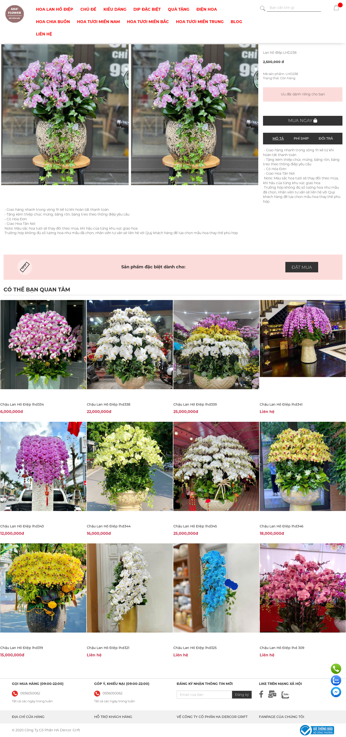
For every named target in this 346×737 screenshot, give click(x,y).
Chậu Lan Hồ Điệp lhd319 (21, 648)
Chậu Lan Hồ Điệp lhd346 (281, 526)
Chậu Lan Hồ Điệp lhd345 (195, 526)
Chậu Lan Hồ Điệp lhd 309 (282, 648)
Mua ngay (302, 120)
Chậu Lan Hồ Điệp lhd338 (108, 404)
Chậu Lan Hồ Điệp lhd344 (109, 526)
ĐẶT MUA (302, 267)
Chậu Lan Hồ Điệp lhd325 (195, 648)
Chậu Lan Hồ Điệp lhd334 (22, 404)
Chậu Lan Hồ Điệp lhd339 (195, 404)
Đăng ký (242, 695)
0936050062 (112, 693)
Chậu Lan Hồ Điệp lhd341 (281, 404)
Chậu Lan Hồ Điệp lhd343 (22, 526)
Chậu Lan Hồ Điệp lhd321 (108, 648)
